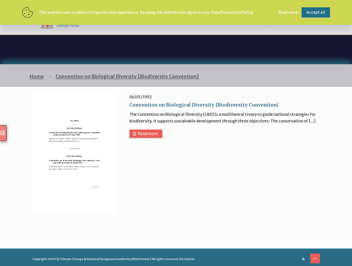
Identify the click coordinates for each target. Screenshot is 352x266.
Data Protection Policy (232, 12)
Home (37, 77)
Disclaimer (187, 259)
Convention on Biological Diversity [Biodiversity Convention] (127, 77)
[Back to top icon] (315, 258)
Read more (148, 133)
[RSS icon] (303, 259)
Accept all (315, 12)
